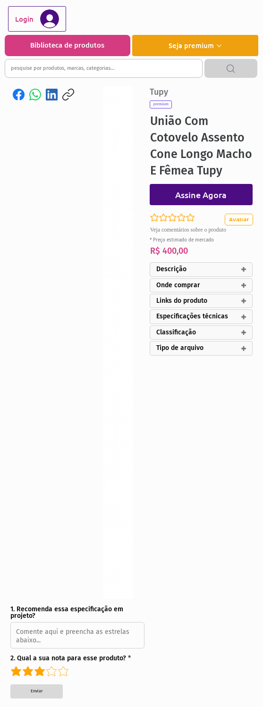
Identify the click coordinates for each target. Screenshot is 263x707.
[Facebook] (18, 94)
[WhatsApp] (35, 94)
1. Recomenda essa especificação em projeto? (66, 612)
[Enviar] (36, 691)
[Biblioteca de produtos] (67, 45)
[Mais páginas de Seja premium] (219, 45)
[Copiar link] (68, 94)
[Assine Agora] (201, 194)
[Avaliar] (241, 219)
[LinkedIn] (51, 94)
